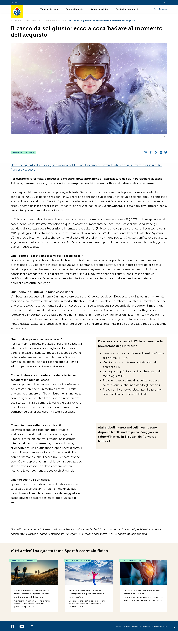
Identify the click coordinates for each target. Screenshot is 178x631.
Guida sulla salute (74, 9)
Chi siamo (126, 625)
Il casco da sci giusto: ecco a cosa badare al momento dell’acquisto (101, 20)
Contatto (118, 625)
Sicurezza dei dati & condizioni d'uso (153, 625)
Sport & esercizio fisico (55, 20)
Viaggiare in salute (49, 9)
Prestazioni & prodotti (127, 9)
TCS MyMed (16, 20)
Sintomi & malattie (100, 9)
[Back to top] (175, 628)
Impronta (135, 625)
